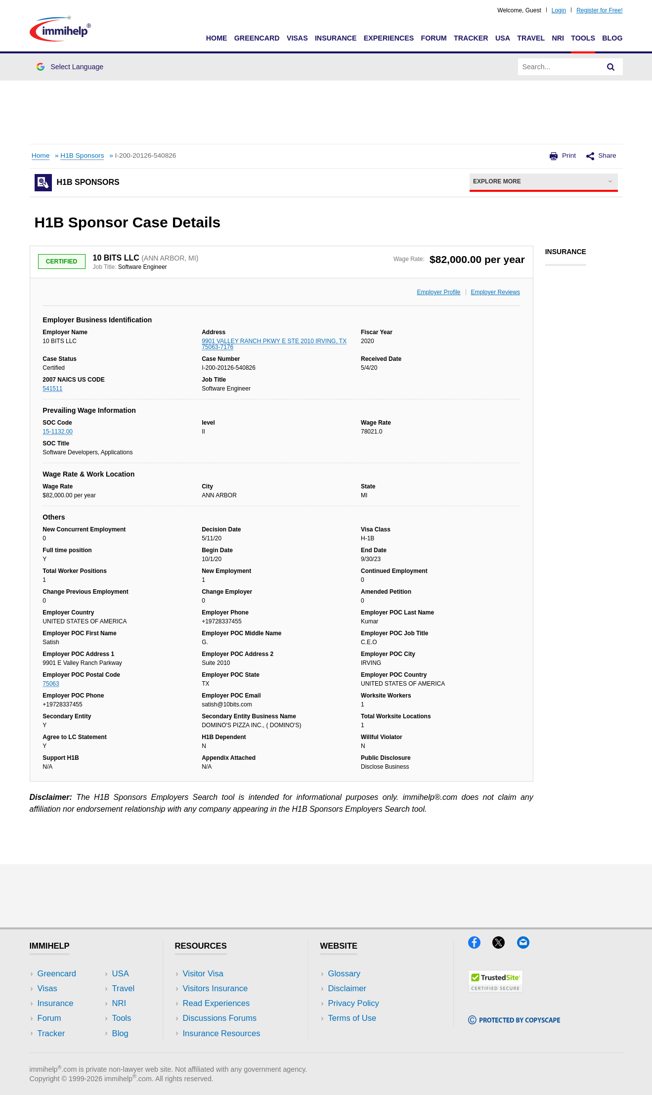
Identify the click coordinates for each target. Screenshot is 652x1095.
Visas (297, 38)
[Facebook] (480, 945)
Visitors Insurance (215, 988)
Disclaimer (347, 988)
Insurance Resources (222, 1033)
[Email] (528, 945)
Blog (612, 38)
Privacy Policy (353, 1003)
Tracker (471, 38)
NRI (558, 38)
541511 (52, 388)
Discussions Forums (220, 1018)
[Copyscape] (514, 1021)
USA (502, 38)
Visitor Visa (203, 973)
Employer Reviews (495, 292)
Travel (531, 38)
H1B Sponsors (82, 155)
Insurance (336, 38)
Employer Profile (439, 292)
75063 (51, 683)
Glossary (344, 973)
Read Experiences (216, 1003)
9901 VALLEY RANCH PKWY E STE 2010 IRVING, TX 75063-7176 (274, 344)
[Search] (611, 66)
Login (559, 10)
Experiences (389, 38)
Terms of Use (352, 1018)
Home (216, 38)
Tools (583, 38)
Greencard (257, 38)
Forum (433, 38)
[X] (504, 945)
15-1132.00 (58, 431)
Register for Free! (599, 10)
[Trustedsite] (495, 989)
